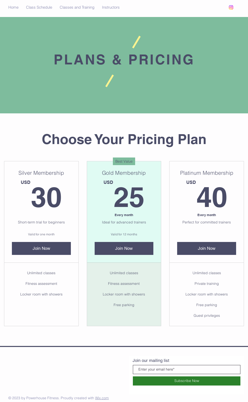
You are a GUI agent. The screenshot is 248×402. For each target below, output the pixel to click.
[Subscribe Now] (186, 381)
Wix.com (102, 398)
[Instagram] (231, 7)
